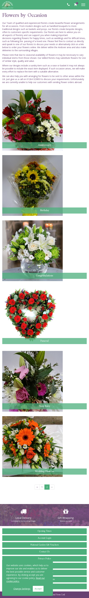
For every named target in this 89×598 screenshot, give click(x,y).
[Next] (51, 487)
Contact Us (44, 552)
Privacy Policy (44, 559)
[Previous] (37, 487)
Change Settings (21, 588)
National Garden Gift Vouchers (44, 545)
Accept (38, 588)
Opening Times (44, 531)
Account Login (44, 538)
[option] (23, 515)
